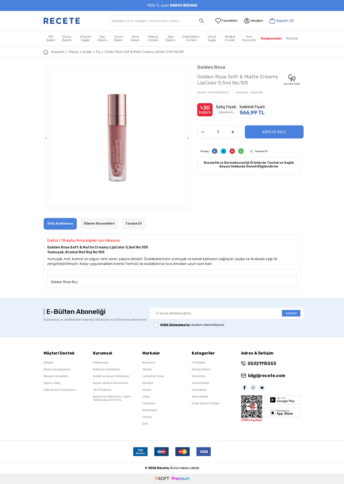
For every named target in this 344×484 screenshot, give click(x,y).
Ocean (146, 389)
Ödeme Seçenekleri (99, 223)
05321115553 (262, 363)
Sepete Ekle (274, 132)
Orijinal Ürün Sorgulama (59, 389)
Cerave (147, 417)
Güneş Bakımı (67, 38)
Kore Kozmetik (249, 38)
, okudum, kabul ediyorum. (189, 324)
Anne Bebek (135, 38)
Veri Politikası (102, 389)
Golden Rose (211, 67)
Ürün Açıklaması (60, 223)
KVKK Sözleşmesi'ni (175, 324)
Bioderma (148, 362)
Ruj (98, 52)
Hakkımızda (101, 362)
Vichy (146, 396)
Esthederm (149, 410)
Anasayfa (54, 52)
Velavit (147, 369)
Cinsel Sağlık (212, 38)
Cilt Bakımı (199, 362)
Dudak (87, 52)
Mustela (147, 383)
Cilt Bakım (51, 38)
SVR (145, 423)
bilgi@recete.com (266, 375)
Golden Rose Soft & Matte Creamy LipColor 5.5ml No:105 (144, 52)
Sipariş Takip (52, 383)
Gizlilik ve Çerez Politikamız (111, 376)
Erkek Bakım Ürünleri (191, 38)
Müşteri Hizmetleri (56, 376)
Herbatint (148, 403)
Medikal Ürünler (230, 38)
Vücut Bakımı (200, 383)
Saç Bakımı (102, 38)
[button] (46, 138)
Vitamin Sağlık (85, 38)
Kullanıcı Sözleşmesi (106, 369)
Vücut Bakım (118, 38)
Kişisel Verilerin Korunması (110, 383)
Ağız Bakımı (170, 38)
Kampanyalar (271, 38)
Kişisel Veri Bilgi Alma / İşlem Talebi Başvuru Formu (112, 398)
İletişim (48, 362)
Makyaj (73, 52)
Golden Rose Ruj (64, 282)
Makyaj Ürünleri (153, 38)
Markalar (292, 38)
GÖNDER (291, 313)
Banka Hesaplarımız (57, 369)
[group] (117, 137)
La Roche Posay (153, 376)
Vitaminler (199, 376)
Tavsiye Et (261, 151)
